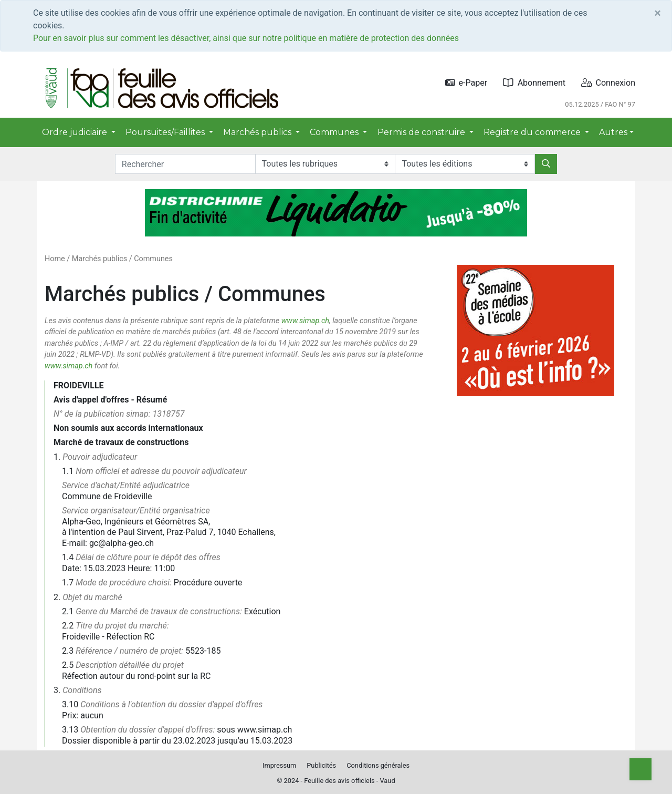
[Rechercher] (546, 164)
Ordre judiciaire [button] (75, 132)
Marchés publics (99, 258)
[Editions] (465, 164)
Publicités (321, 765)
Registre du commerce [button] (533, 132)
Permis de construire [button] (422, 132)
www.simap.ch (305, 320)
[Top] (640, 769)
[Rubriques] (325, 164)
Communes (153, 258)
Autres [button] (613, 132)
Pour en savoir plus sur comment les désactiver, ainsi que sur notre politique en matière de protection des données (246, 38)
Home (55, 258)
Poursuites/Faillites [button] (166, 132)
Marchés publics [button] (258, 132)
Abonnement (534, 83)
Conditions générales (378, 765)
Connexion (608, 83)
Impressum (279, 765)
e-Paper (466, 83)
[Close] (657, 13)
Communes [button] (335, 132)
